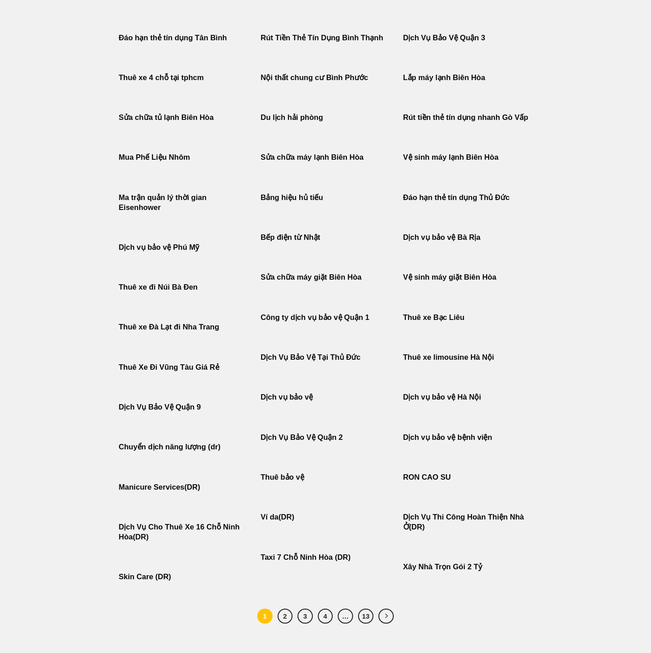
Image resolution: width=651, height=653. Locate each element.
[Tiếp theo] (386, 616)
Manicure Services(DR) (159, 487)
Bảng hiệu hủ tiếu (292, 197)
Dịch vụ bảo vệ (287, 397)
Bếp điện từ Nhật (291, 237)
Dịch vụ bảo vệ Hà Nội (442, 397)
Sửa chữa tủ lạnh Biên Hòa (166, 117)
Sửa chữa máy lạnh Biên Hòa (312, 157)
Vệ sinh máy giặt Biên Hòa (451, 277)
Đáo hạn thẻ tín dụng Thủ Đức (456, 197)
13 (366, 616)
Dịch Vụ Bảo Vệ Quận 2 (302, 437)
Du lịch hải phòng (292, 117)
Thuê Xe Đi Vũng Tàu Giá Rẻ (169, 367)
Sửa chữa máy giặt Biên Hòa (312, 277)
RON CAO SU (427, 477)
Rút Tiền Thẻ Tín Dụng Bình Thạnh (323, 37)
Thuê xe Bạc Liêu (434, 317)
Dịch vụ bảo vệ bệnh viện (447, 437)
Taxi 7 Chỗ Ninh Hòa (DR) (306, 557)
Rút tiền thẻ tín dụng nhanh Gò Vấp (465, 117)
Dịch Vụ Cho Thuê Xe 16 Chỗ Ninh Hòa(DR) (179, 532)
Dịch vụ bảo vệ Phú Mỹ (159, 247)
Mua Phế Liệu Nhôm (154, 157)
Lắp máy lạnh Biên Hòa (444, 77)
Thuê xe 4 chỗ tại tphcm (161, 77)
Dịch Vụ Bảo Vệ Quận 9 (160, 407)
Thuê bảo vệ (282, 477)
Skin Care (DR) (145, 576)
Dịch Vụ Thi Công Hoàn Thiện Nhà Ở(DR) (463, 522)
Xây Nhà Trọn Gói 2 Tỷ (442, 566)
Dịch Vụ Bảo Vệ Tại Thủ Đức (311, 357)
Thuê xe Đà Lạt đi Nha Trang (169, 327)
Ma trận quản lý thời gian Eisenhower (163, 202)
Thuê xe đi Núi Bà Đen (158, 287)
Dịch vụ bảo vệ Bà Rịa (442, 237)
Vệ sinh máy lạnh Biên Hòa (451, 157)
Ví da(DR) (277, 517)
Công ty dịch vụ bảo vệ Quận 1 (315, 317)
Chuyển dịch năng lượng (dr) (170, 447)
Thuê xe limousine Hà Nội (448, 357)
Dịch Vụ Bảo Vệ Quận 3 (444, 37)
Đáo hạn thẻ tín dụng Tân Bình (173, 37)
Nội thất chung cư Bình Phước (314, 77)
